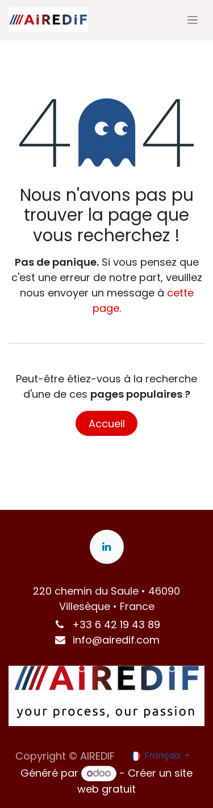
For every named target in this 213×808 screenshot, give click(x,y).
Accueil (107, 424)
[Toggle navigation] (193, 19)
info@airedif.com (116, 640)
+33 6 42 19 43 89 (116, 624)
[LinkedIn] (107, 547)
